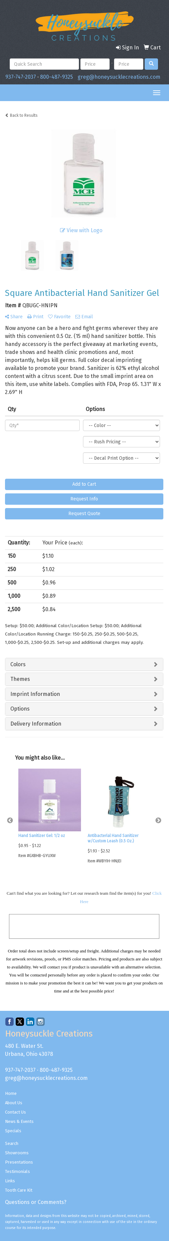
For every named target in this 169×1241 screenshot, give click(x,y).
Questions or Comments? (35, 1202)
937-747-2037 (20, 77)
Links (10, 1180)
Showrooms (17, 1152)
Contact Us (15, 1112)
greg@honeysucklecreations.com (119, 77)
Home (11, 1093)
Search (11, 1143)
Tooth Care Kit (18, 1190)
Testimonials (17, 1171)
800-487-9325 (56, 77)
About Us (13, 1102)
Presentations (19, 1162)
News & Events (19, 1121)
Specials (13, 1130)
